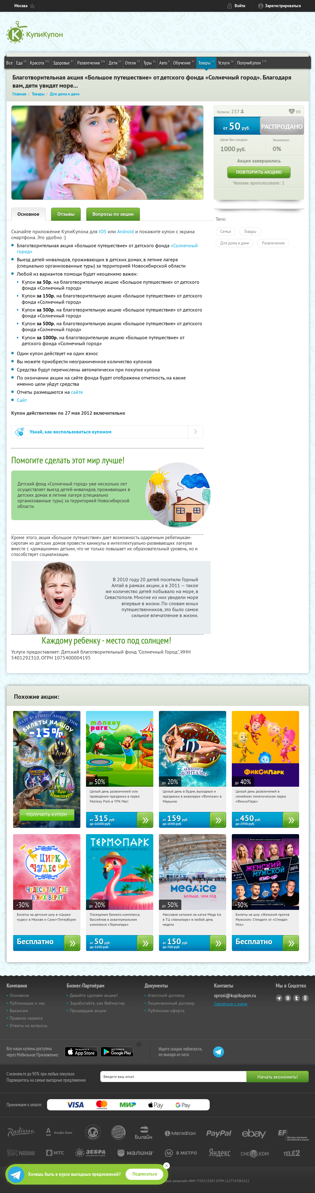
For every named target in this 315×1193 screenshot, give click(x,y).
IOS (103, 231)
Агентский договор (166, 995)
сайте (77, 392)
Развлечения (91, 62)
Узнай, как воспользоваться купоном (71, 431)
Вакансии (19, 1010)
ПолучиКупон (251, 62)
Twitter (296, 998)
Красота (40, 62)
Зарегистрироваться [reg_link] (283, 5)
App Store (81, 1052)
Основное (28, 214)
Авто (164, 62)
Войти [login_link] (240, 5)
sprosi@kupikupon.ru (235, 995)
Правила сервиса (26, 1018)
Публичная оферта (166, 1010)
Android (126, 231)
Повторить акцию (259, 172)
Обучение (184, 62)
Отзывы (65, 214)
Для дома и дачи (234, 242)
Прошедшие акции (88, 1010)
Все (9, 63)
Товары (206, 62)
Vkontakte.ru (287, 998)
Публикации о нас (27, 1003)
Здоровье (63, 62)
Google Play (117, 1052)
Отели (132, 62)
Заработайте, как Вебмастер (97, 1003)
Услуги (226, 62)
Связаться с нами (230, 1004)
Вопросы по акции (113, 214)
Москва (20, 5)
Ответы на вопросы (28, 1025)
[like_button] (292, 112)
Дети (115, 62)
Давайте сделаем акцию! (94, 995)
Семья (225, 231)
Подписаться (144, 1174)
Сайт (22, 400)
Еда (21, 62)
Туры (149, 62)
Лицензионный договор (171, 1003)
